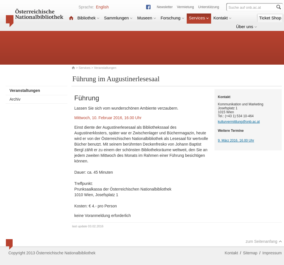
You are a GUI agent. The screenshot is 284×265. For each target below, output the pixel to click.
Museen (146, 17)
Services (199, 17)
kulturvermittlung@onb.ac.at (239, 122)
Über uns (246, 26)
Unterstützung (208, 7)
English (102, 7)
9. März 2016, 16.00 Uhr (236, 140)
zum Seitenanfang (264, 241)
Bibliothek (88, 17)
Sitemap (250, 253)
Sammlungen (118, 17)
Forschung (172, 17)
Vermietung (185, 7)
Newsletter (165, 7)
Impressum (272, 253)
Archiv (15, 99)
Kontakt (222, 17)
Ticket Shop (270, 17)
